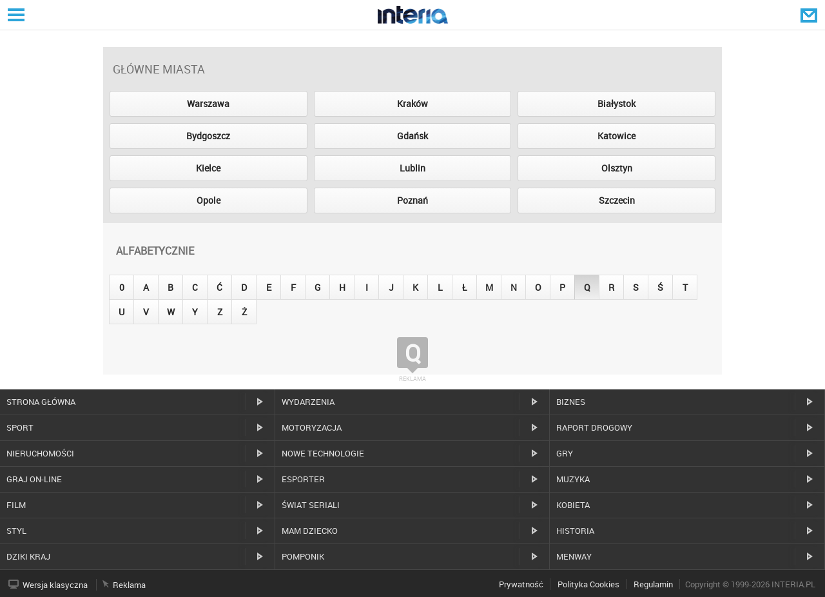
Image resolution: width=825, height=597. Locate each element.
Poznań (412, 200)
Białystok (616, 103)
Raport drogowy (594, 427)
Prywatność (521, 584)
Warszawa (208, 103)
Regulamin (653, 584)
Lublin (412, 168)
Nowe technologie (323, 453)
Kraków (412, 103)
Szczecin (617, 200)
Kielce (208, 168)
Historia (575, 530)
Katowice (616, 136)
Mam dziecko (310, 530)
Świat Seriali (311, 505)
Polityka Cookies (588, 584)
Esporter (303, 479)
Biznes (570, 401)
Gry (564, 453)
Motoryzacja (312, 427)
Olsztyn (616, 168)
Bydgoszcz (208, 136)
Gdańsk (412, 136)
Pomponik (303, 556)
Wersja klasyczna (55, 585)
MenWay (574, 556)
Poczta (810, 15)
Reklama (129, 585)
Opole (208, 200)
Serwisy (15, 14)
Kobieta (573, 505)
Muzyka (573, 479)
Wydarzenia (308, 401)
